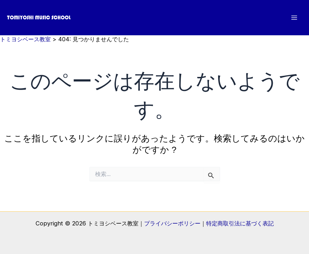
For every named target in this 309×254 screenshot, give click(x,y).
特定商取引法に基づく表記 (240, 223)
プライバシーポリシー (172, 223)
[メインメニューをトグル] (294, 18)
